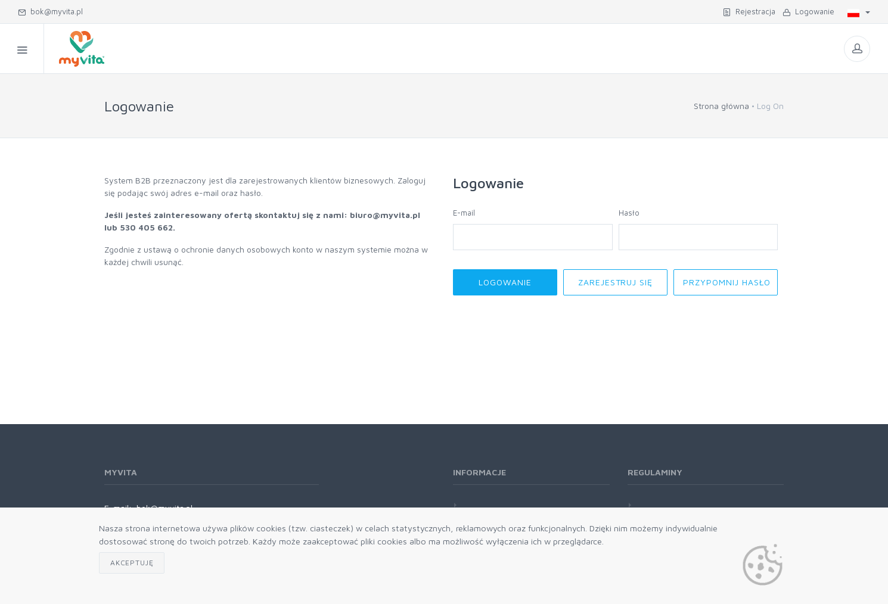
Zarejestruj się (615, 282)
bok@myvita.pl (50, 11)
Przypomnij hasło (727, 282)
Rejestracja (749, 11)
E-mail (464, 212)
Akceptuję (132, 562)
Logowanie (808, 11)
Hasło (629, 212)
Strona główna (721, 106)
